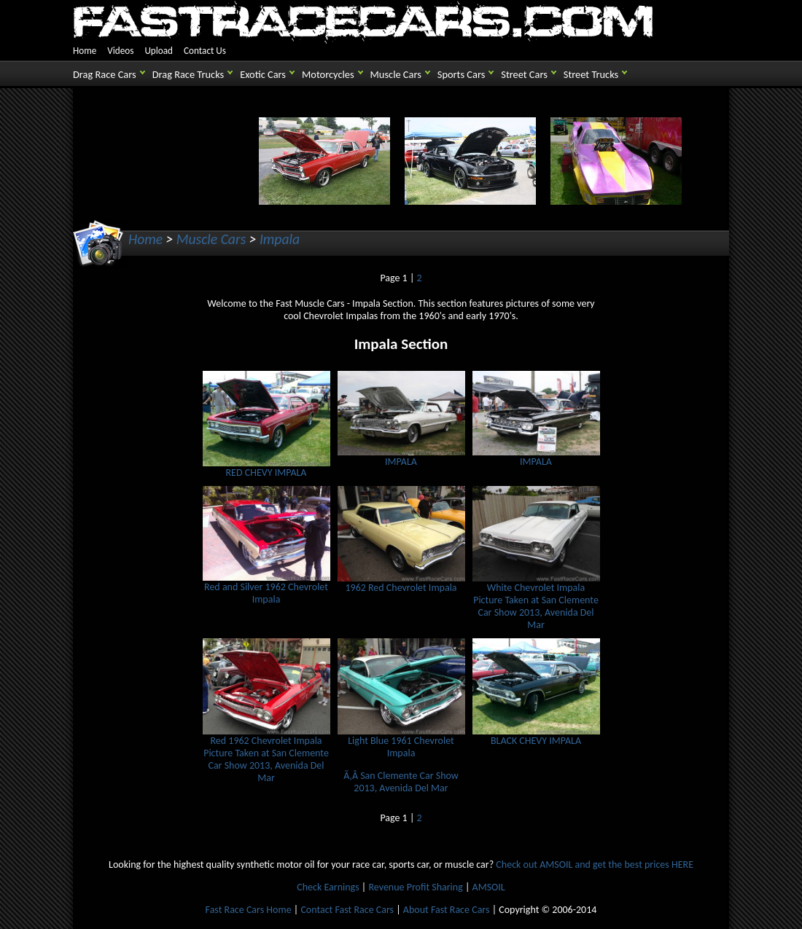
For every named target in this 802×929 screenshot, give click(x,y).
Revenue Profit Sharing (415, 887)
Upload (158, 50)
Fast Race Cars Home (249, 909)
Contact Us (205, 50)
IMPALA (401, 457)
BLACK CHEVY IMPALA (536, 736)
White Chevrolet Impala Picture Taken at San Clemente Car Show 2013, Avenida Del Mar (536, 601)
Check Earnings (328, 887)
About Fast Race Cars (446, 909)
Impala (280, 239)
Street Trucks (591, 74)
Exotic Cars (263, 74)
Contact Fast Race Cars (347, 909)
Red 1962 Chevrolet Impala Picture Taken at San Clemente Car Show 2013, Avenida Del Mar (266, 754)
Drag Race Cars (104, 74)
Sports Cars (461, 74)
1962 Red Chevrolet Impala (401, 583)
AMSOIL (488, 887)
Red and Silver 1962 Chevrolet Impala (266, 588)
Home (84, 50)
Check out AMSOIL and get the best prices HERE (594, 864)
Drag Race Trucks (188, 74)
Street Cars (524, 74)
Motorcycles (328, 74)
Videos (120, 50)
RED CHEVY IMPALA (266, 468)
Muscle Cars (395, 74)
